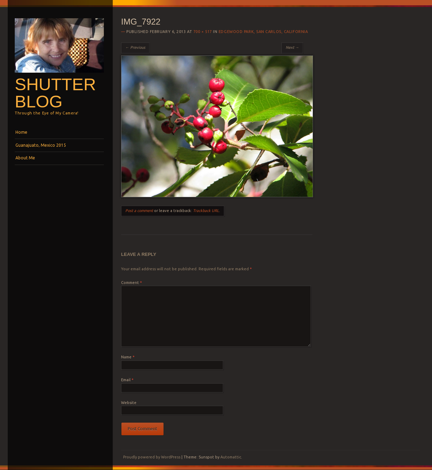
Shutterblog (55, 93)
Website (129, 403)
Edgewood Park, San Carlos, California (263, 31)
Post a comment (139, 210)
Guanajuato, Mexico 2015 (40, 145)
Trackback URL (206, 210)
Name (127, 357)
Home (21, 132)
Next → (292, 47)
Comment (131, 282)
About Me (25, 157)
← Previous (135, 47)
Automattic (230, 457)
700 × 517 (202, 31)
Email (127, 380)
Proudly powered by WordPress (151, 457)
